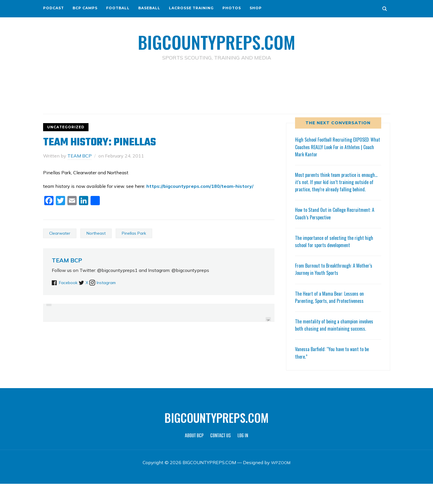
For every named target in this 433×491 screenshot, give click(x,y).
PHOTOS (231, 8)
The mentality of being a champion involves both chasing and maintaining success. (337, 332)
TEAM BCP (79, 156)
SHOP (256, 8)
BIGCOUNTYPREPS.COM (216, 40)
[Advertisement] (216, 87)
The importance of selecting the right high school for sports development (337, 248)
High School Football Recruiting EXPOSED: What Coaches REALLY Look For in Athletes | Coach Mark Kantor (337, 147)
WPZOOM (281, 470)
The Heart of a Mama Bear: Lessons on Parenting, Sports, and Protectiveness (332, 304)
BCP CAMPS (85, 8)
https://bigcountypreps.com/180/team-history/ (199, 186)
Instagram (118, 282)
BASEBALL (149, 8)
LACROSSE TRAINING (191, 8)
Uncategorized (65, 127)
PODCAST (53, 8)
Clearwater (59, 233)
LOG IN (242, 443)
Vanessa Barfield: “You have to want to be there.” (335, 359)
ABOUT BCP (194, 443)
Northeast (96, 233)
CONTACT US (220, 443)
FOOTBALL (118, 8)
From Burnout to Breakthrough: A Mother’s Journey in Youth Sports (336, 276)
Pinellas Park (134, 233)
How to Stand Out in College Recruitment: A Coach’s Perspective (338, 220)
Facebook (69, 282)
